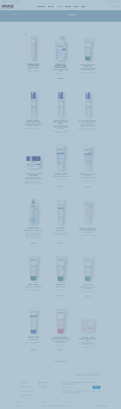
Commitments (24, 382)
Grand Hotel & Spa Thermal (27, 391)
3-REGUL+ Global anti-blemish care (87, 67)
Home (15, 14)
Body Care (51, 6)
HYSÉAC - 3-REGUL (33, 286)
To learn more (77, 392)
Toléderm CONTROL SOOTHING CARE (33, 65)
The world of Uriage (6, 1)
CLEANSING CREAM (33, 230)
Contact (117, 1)
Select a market (102, 405)
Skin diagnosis (16, 1)
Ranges (83, 6)
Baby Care (68, 6)
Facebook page (43, 382)
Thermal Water (41, 6)
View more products (60, 361)
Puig (75, 405)
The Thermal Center (25, 386)
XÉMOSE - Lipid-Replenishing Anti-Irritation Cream (60, 67)
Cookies (69, 405)
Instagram (42, 386)
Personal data (61, 405)
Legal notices (52, 405)
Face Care (59, 6)
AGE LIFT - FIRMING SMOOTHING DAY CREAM (33, 122)
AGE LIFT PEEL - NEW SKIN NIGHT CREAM (33, 176)
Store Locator (110, 1)
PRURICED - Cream (33, 339)
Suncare (76, 6)
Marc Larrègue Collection (27, 395)
